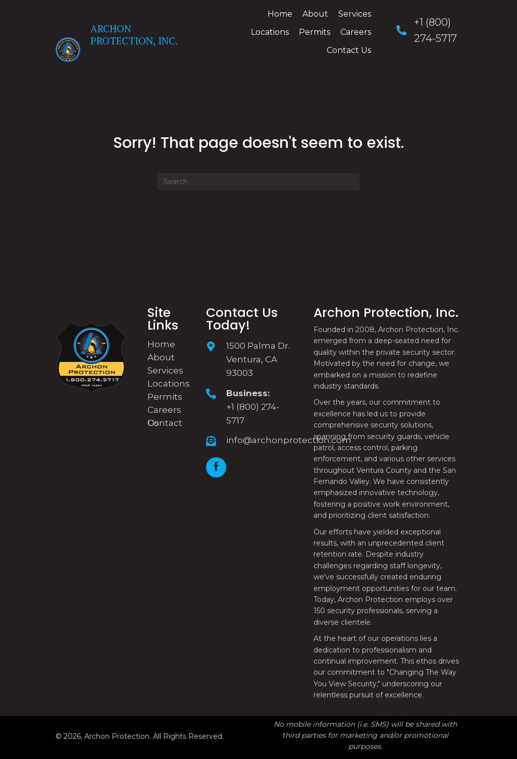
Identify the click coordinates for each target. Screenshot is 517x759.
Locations (168, 383)
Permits (164, 397)
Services (165, 370)
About (161, 357)
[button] (216, 467)
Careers (164, 410)
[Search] (258, 181)
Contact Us (164, 423)
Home (161, 344)
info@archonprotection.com (288, 440)
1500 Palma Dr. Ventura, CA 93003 (258, 359)
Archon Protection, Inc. (134, 34)
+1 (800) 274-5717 (252, 413)
